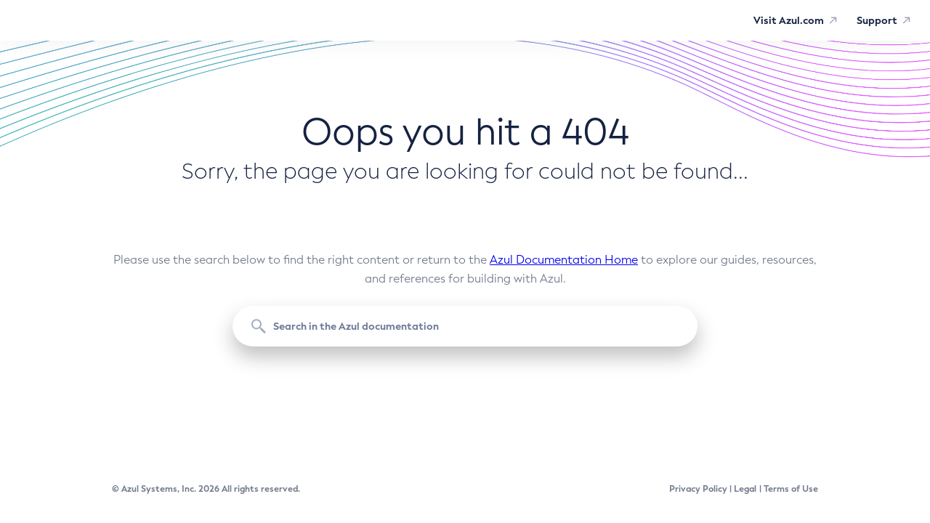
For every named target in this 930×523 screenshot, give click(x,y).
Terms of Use (791, 489)
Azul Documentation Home (564, 260)
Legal (745, 489)
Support (877, 20)
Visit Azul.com (788, 20)
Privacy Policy (698, 489)
